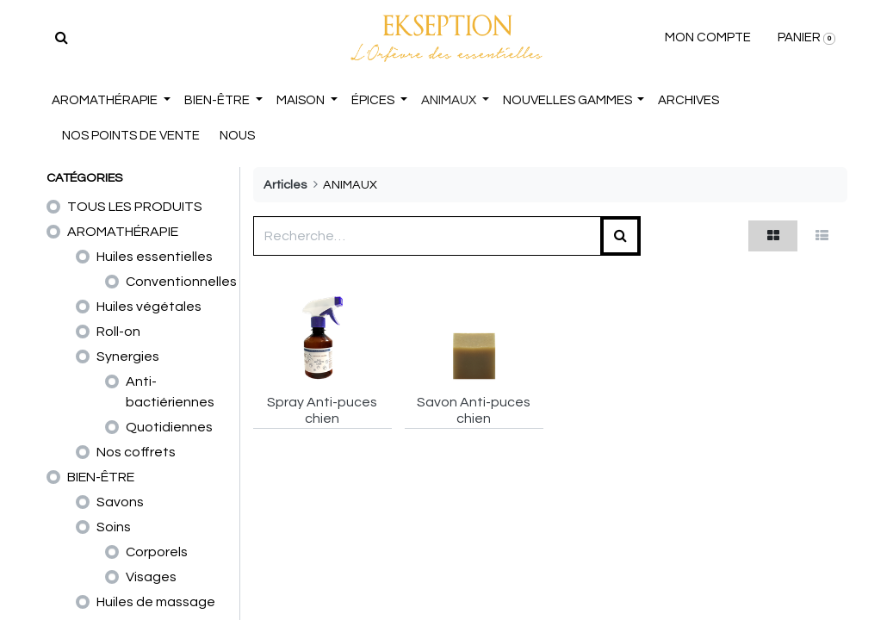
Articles (285, 184)
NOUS (239, 135)
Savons (120, 502)
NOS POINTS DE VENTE (133, 135)
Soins (113, 527)
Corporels (157, 552)
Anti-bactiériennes (170, 392)
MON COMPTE (707, 37)
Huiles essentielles (154, 257)
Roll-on (118, 331)
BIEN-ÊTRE (100, 477)
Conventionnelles (181, 281)
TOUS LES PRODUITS (134, 207)
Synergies (127, 356)
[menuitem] (689, 101)
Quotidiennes (169, 427)
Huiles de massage (155, 602)
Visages (151, 577)
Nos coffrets (136, 452)
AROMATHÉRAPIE (122, 232)
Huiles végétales (149, 306)
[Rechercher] (63, 38)
